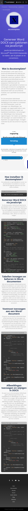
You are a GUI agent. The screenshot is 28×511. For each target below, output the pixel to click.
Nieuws (14, 490)
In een (14, 133)
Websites (13, 499)
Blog (14, 497)
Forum (13, 492)
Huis (14, 486)
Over (13, 501)
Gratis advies (13, 495)
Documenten (13, 488)
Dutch (18, 2)
